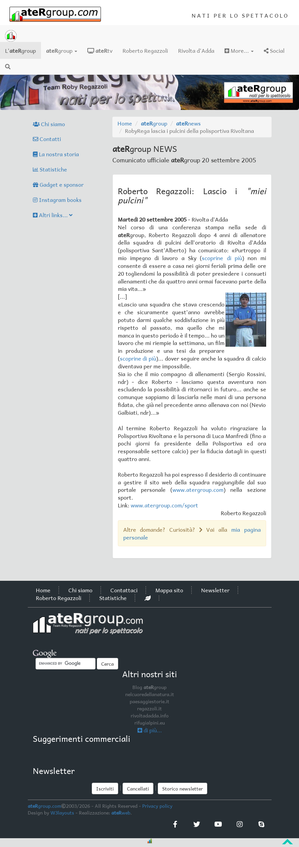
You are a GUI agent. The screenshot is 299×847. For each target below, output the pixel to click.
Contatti (47, 138)
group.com (44, 805)
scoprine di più (222, 257)
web (120, 812)
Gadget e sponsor (58, 184)
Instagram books (57, 199)
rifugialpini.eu (149, 722)
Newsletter (215, 590)
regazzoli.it (149, 708)
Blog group (149, 687)
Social (274, 50)
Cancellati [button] (138, 788)
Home (125, 123)
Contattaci (123, 590)
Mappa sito (169, 590)
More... (239, 50)
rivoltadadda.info (150, 715)
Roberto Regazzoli (145, 50)
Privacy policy (157, 805)
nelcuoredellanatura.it (149, 694)
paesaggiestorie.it (149, 701)
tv (99, 50)
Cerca (107, 663)
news (188, 123)
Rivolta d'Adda (196, 50)
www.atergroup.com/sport (164, 505)
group (61, 50)
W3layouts (62, 812)
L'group (23, 50)
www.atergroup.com (197, 489)
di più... (149, 730)
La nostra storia (56, 154)
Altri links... (52, 214)
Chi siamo (49, 123)
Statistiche (50, 169)
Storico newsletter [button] (182, 788)
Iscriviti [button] (105, 788)
